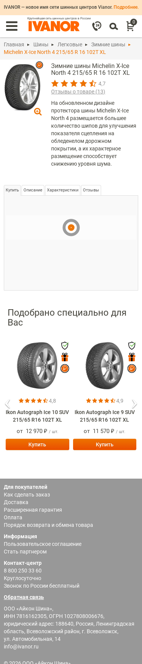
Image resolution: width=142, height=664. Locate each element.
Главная (14, 44)
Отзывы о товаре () (78, 92)
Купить (12, 190)
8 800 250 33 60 (23, 571)
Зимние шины (108, 44)
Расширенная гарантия (33, 510)
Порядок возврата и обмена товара (48, 525)
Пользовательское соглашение (42, 544)
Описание (32, 190)
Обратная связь (24, 597)
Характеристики (62, 190)
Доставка (16, 502)
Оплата (13, 517)
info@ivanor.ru (21, 646)
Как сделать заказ (27, 495)
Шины (40, 44)
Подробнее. (126, 7)
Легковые (70, 44)
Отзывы (91, 190)
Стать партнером (25, 552)
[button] (7, 401)
